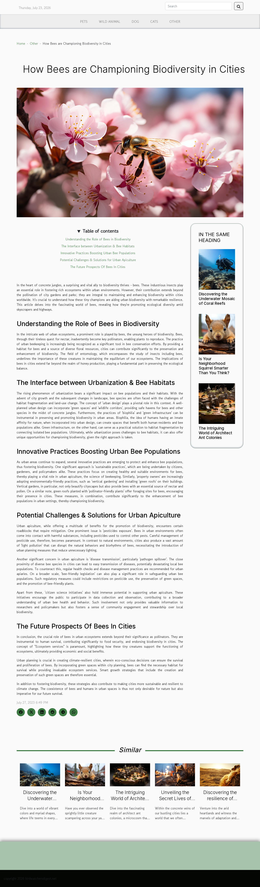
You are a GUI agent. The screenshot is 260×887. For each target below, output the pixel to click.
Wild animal (109, 21)
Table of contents (100, 230)
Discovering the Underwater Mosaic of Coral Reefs (217, 299)
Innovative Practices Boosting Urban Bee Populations (98, 253)
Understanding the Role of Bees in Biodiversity (97, 239)
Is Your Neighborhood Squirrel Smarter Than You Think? (214, 365)
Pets (84, 21)
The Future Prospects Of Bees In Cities (97, 266)
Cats (154, 21)
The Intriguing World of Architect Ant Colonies (215, 433)
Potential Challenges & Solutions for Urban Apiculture (98, 259)
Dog (135, 21)
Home (21, 43)
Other (174, 21)
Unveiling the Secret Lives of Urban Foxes (175, 798)
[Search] (198, 6)
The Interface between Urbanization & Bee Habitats (97, 246)
